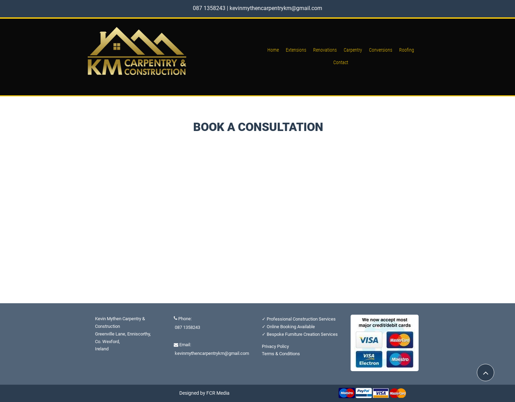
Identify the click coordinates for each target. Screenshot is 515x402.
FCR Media (218, 393)
